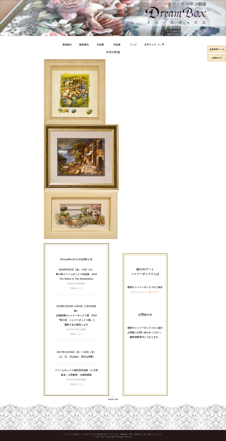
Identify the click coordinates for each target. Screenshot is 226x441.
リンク (133, 44)
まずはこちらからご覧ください (145, 292)
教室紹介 (67, 44)
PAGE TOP (113, 399)
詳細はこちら (76, 288)
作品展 (100, 44)
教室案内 (84, 44)
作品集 (116, 44)
